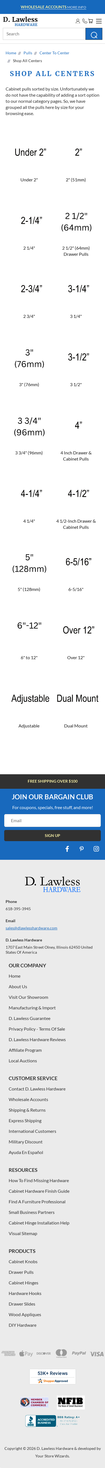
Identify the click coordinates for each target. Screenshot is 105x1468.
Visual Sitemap (23, 1233)
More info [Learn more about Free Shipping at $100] (54, 6)
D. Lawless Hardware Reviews (37, 1039)
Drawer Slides (22, 1303)
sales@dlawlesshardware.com (31, 928)
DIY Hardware (22, 1325)
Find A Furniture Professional (37, 1201)
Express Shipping (25, 1120)
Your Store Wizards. (52, 1456)
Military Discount (26, 1141)
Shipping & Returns (27, 1109)
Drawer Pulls (21, 1272)
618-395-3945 (18, 908)
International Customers (32, 1131)
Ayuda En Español (26, 1152)
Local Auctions (23, 1060)
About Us (18, 986)
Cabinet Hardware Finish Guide (39, 1191)
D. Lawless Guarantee (29, 1018)
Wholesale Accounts (28, 1099)
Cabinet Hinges (23, 1282)
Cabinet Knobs (23, 1261)
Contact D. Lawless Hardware (37, 1088)
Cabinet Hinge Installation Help (39, 1222)
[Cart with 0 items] (90, 21)
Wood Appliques (25, 1314)
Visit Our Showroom (28, 997)
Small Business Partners (32, 1212)
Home (14, 975)
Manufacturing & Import (32, 1007)
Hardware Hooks (25, 1293)
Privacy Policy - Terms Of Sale (37, 1028)
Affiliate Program (25, 1050)
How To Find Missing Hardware (39, 1180)
